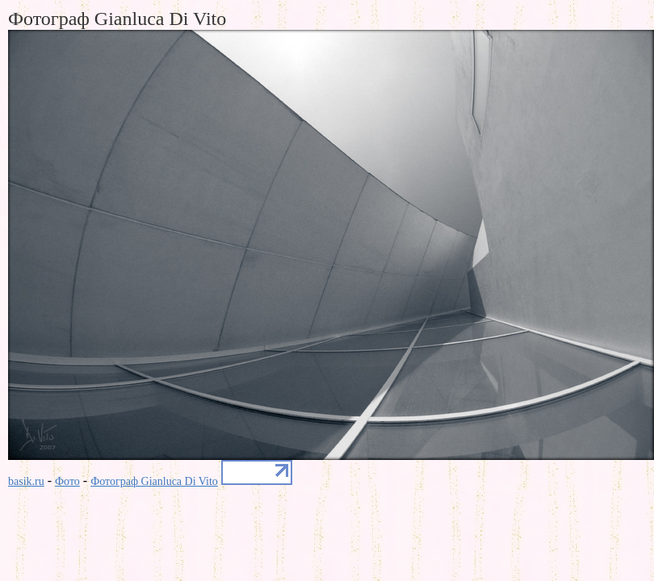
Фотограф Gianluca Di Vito (154, 481)
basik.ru (26, 481)
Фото (67, 481)
